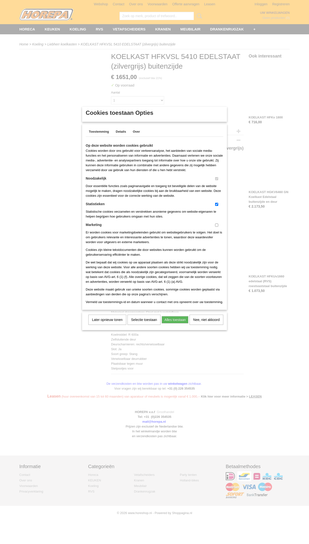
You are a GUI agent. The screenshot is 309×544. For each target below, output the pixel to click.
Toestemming (99, 138)
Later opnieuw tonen (107, 326)
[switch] (216, 185)
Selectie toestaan (144, 326)
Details (121, 138)
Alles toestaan (175, 326)
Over (136, 138)
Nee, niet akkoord (206, 326)
